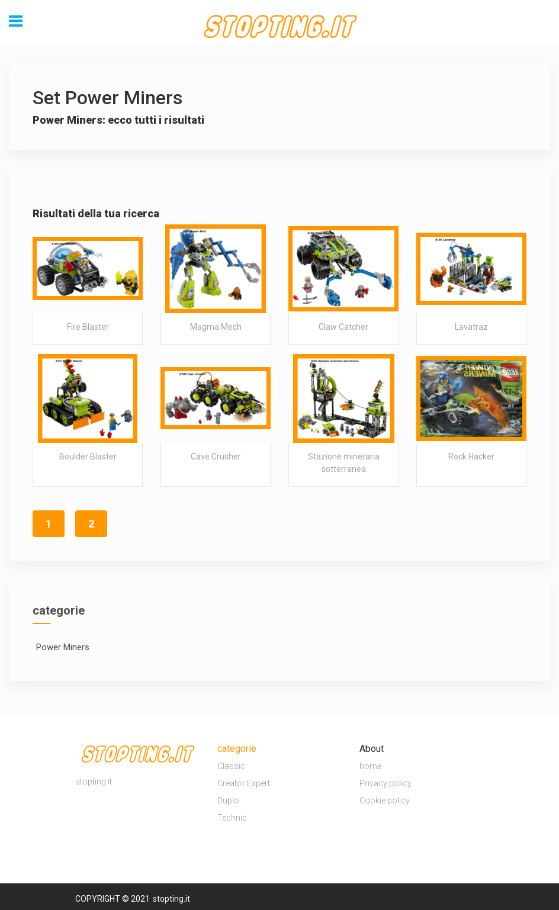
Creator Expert (243, 783)
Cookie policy (384, 800)
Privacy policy (385, 783)
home (370, 766)
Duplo (228, 800)
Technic (232, 817)
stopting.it (171, 898)
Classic (231, 766)
